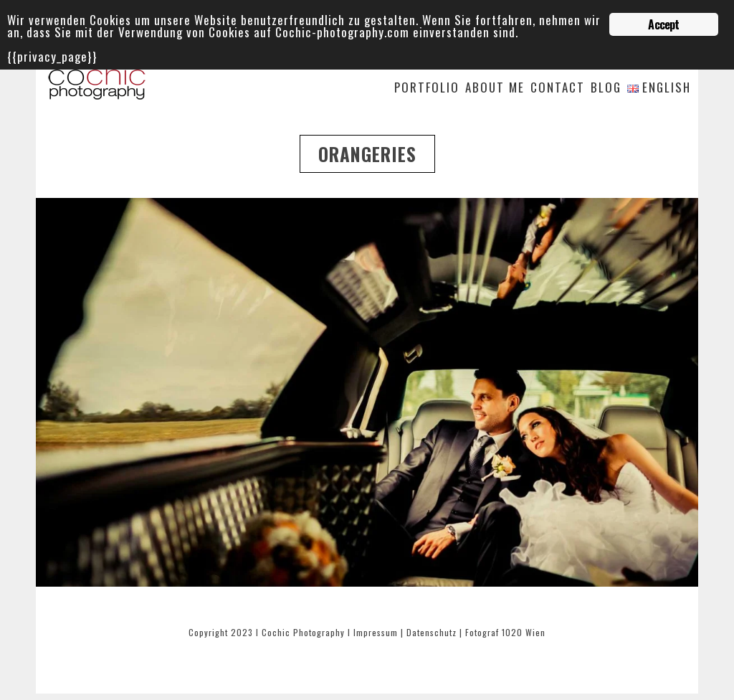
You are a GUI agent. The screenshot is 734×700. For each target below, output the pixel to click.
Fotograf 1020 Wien (505, 632)
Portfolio (426, 88)
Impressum (375, 632)
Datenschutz (431, 632)
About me (495, 88)
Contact (557, 88)
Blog (606, 88)
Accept (663, 24)
